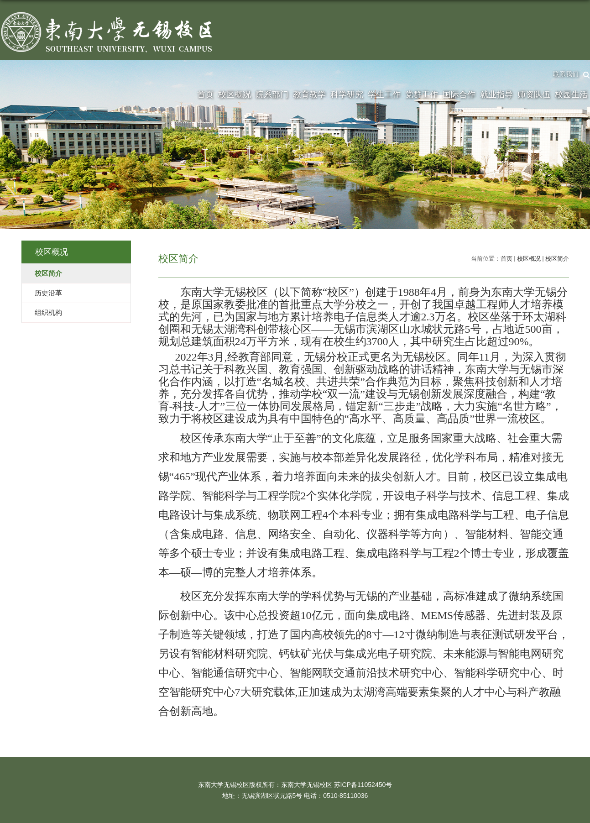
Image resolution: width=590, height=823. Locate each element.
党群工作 (421, 94)
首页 (205, 94)
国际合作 (459, 94)
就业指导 (496, 94)
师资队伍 (533, 94)
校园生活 (571, 94)
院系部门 (272, 94)
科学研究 (346, 94)
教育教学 (309, 94)
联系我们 (566, 74)
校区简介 (557, 258)
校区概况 (234, 94)
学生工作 (384, 94)
